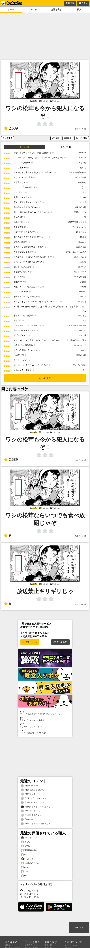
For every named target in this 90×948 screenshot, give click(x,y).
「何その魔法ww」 (30, 785)
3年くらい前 (80, 129)
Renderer (82, 242)
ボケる (33, 9)
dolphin (83, 197)
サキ (84, 320)
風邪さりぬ (81, 247)
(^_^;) (84, 187)
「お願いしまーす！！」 (33, 802)
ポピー (83, 360)
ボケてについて (70, 945)
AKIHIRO (82, 291)
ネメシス (82, 157)
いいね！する (29, 890)
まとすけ (82, 162)
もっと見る (45, 378)
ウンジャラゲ (80, 272)
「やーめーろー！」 (31, 810)
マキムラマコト (29, 837)
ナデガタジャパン (78, 227)
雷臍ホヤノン (80, 212)
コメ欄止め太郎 (79, 207)
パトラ (83, 202)
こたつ (83, 262)
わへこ (25, 871)
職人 (79, 9)
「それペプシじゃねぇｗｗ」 (34, 798)
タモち (25, 841)
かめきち (82, 315)
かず (24, 854)
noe (24, 875)
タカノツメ (81, 267)
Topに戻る (78, 927)
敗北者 (83, 237)
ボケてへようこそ (60, 642)
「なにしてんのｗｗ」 (32, 815)
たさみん (82, 350)
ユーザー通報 (81, 138)
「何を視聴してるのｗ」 (33, 789)
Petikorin (82, 152)
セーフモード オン (29, 642)
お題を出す (56, 9)
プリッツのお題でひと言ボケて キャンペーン (45, 713)
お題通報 (67, 138)
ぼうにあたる (80, 345)
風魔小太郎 (81, 355)
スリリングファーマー (76, 325)
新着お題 (48, 945)
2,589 (11, 128)
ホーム (11, 9)
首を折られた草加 (78, 340)
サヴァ (83, 296)
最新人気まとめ (31, 945)
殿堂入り (9, 945)
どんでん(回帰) (79, 365)
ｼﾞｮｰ (84, 311)
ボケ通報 (56, 138)
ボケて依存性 (80, 277)
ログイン (83, 3)
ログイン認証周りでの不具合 (45, 731)
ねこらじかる (80, 257)
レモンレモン (28, 858)
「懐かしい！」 (29, 794)
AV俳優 (83, 286)
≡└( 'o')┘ (82, 335)
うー (84, 370)
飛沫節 (83, 282)
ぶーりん (82, 192)
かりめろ (82, 301)
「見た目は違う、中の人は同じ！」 (37, 806)
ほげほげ (82, 182)
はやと (83, 167)
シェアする (7, 138)
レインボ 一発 (80, 177)
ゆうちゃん (81, 232)
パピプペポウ (80, 330)
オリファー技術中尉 (77, 172)
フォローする (29, 893)
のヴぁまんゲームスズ (76, 252)
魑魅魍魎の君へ (29, 850)
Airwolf (25, 867)
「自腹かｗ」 (28, 819)
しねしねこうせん (30, 863)
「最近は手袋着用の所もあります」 (37, 823)
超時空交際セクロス (77, 222)
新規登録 (70, 3)
